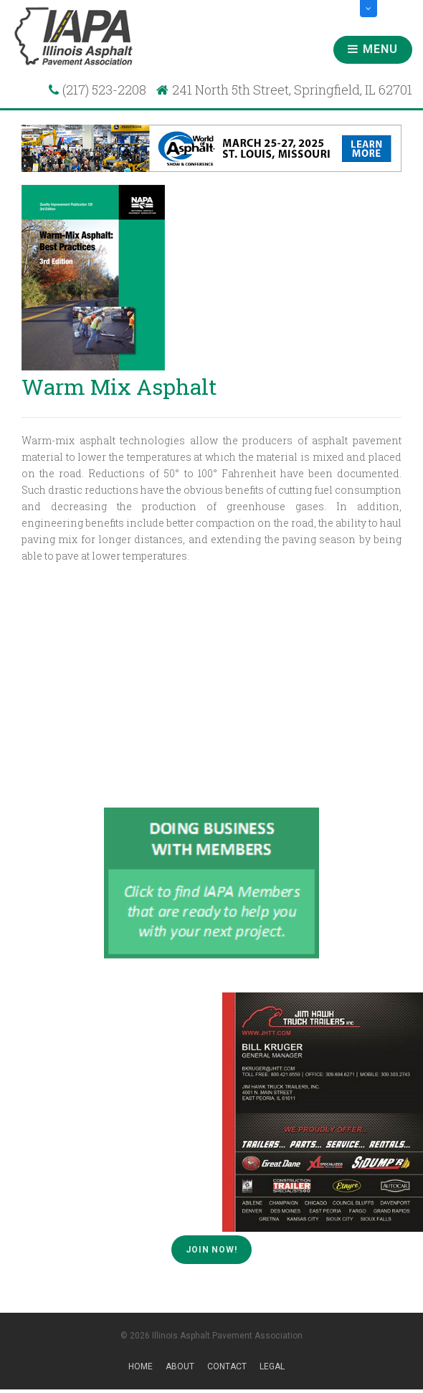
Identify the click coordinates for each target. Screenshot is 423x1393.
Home (140, 1366)
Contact (227, 1366)
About (180, 1366)
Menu (373, 49)
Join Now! (211, 1250)
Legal (272, 1366)
